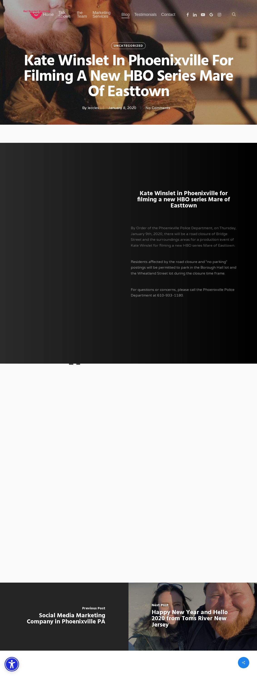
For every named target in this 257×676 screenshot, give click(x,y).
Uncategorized (128, 45)
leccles (93, 108)
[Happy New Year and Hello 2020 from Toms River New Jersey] (192, 617)
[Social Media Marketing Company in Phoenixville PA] (64, 617)
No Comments (158, 108)
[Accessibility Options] (12, 664)
